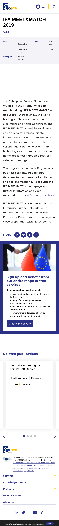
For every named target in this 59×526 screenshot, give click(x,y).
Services (8, 475)
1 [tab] (24, 436)
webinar (14, 384)
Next (55, 436)
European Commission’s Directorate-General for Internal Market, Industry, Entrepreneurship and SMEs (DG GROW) (34, 462)
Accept (49, 523)
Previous (4, 436)
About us (8, 502)
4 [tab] (35, 436)
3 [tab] (31, 436)
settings (42, 524)
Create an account (20, 323)
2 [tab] (28, 436)
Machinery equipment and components (20, 378)
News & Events (12, 495)
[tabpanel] (29, 395)
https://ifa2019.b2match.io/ (37, 195)
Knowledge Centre (14, 482)
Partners (8, 489)
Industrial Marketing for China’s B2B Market (25, 367)
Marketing (36, 378)
